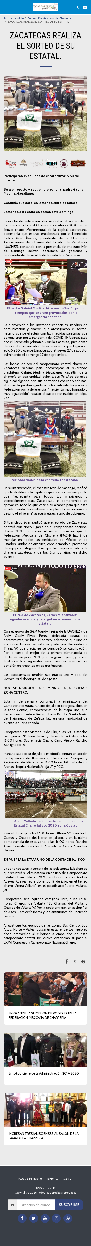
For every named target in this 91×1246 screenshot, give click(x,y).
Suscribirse (69, 1204)
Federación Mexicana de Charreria (49, 18)
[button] (5, 7)
